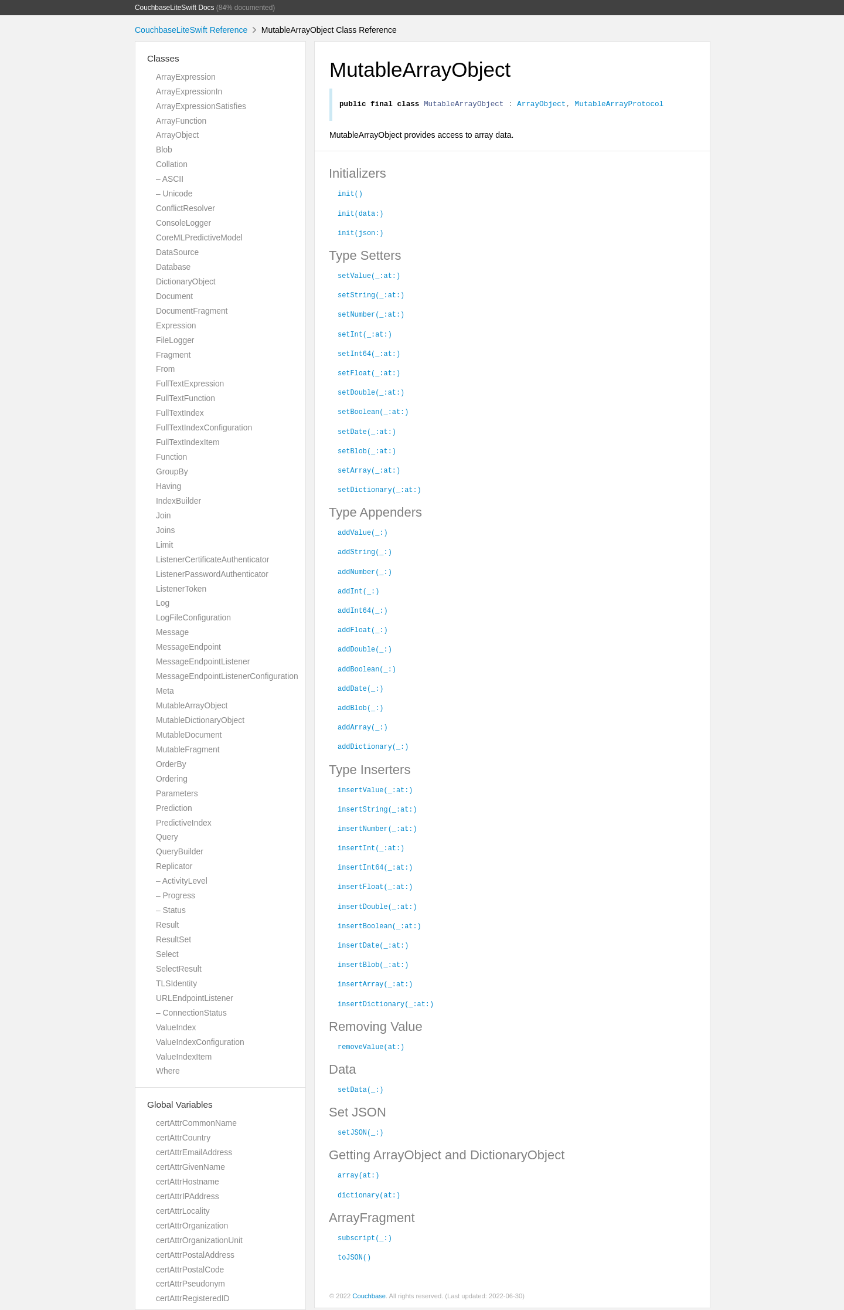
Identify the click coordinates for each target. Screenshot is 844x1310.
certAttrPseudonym (190, 1283)
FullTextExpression (190, 383)
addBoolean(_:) (367, 670)
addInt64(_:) (363, 611)
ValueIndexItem (184, 1056)
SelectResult (179, 968)
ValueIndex (176, 1027)
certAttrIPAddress (187, 1196)
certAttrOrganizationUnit (199, 1240)
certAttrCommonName (196, 1123)
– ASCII (169, 179)
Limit (164, 544)
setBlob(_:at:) (367, 452)
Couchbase (369, 1297)
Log (162, 603)
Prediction (174, 808)
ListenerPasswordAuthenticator (212, 574)
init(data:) (360, 214)
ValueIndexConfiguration (200, 1042)
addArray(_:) (363, 728)
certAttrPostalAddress (195, 1255)
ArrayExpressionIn (189, 91)
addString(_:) (365, 553)
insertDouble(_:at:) (377, 907)
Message (172, 632)
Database (173, 266)
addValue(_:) (363, 533)
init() (350, 194)
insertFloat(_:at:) (375, 887)
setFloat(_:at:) (369, 374)
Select (167, 954)
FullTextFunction (185, 398)
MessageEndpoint (188, 646)
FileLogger (175, 340)
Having (168, 486)
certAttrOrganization (192, 1225)
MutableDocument (189, 734)
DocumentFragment (191, 310)
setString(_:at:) (371, 296)
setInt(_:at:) (365, 335)
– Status (171, 910)
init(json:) (360, 234)
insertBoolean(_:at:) (379, 927)
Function (171, 456)
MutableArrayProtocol (619, 105)
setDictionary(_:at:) (379, 491)
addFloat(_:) (363, 631)
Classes (163, 58)
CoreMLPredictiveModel (199, 237)
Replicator (174, 866)
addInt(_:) (358, 592)
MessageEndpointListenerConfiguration (227, 676)
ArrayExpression (186, 77)
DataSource (177, 252)
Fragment (173, 354)
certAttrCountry (183, 1137)
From (165, 369)
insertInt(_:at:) (371, 849)
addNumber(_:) (365, 573)
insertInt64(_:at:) (375, 868)
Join (163, 515)
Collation (172, 164)
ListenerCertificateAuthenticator (212, 559)
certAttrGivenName (190, 1167)
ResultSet (173, 939)
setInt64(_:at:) (369, 354)
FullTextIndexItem (188, 442)
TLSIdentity (176, 983)
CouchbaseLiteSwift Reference (191, 30)
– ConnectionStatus (191, 1012)
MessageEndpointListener (203, 661)
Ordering (172, 778)
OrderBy (171, 764)
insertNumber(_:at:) (377, 829)
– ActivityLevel (181, 880)
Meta (165, 690)
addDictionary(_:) (373, 747)
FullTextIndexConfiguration (204, 427)
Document (174, 296)
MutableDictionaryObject (200, 720)
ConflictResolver (185, 208)
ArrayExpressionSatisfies (201, 106)
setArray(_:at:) (369, 471)
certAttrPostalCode (190, 1269)
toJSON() (354, 1258)
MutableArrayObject (191, 705)
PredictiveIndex (184, 822)
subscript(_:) (365, 1239)
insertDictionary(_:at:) (386, 1005)
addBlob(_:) (360, 709)
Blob (164, 149)
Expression (176, 325)
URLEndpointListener (194, 998)
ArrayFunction (181, 120)
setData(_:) (360, 1090)
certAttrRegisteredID (193, 1298)
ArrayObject (177, 135)
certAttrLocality (183, 1211)
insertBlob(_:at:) (373, 965)
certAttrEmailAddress (194, 1152)
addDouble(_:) (365, 650)
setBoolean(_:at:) (373, 413)
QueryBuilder (179, 851)
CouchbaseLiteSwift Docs (175, 8)
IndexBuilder (178, 500)
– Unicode (174, 193)
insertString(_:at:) (377, 810)
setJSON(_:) (360, 1133)
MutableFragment (188, 749)
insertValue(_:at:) (375, 791)
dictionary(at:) (369, 1196)
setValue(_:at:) (369, 276)
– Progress (175, 895)
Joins (165, 530)
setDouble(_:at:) (371, 393)
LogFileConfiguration (193, 617)
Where (168, 1070)
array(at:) (358, 1176)
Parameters (177, 793)
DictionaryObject (186, 281)
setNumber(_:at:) (371, 315)
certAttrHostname (187, 1181)
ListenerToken (181, 588)
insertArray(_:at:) (375, 985)
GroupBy (172, 471)
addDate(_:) (360, 689)
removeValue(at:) (371, 1048)
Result (167, 924)
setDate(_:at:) (367, 432)
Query (167, 836)
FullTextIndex (180, 413)
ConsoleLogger (183, 223)
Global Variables (180, 1104)
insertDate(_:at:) (373, 946)
